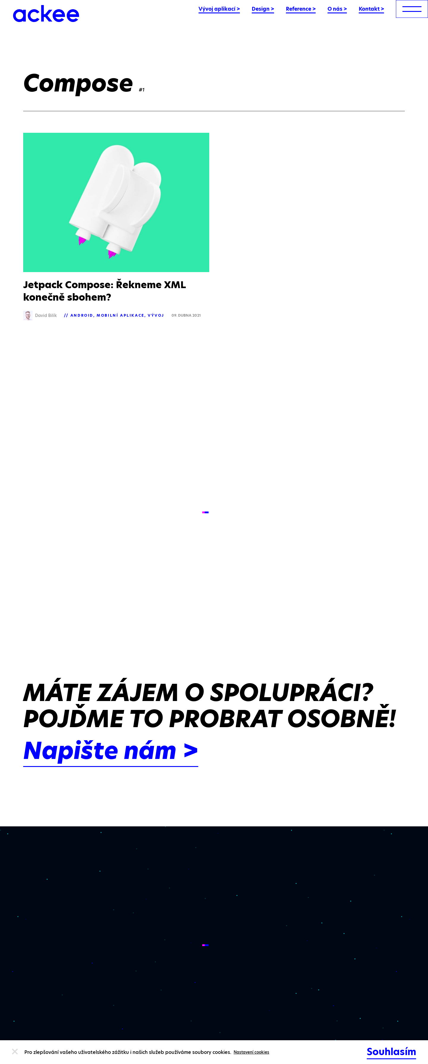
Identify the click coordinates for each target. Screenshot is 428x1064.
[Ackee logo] (46, 13)
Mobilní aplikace (120, 315)
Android (81, 315)
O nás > (337, 8)
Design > (263, 8)
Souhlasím (391, 1051)
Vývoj (156, 315)
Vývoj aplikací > (219, 8)
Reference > (301, 8)
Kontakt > (371, 8)
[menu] (412, 9)
